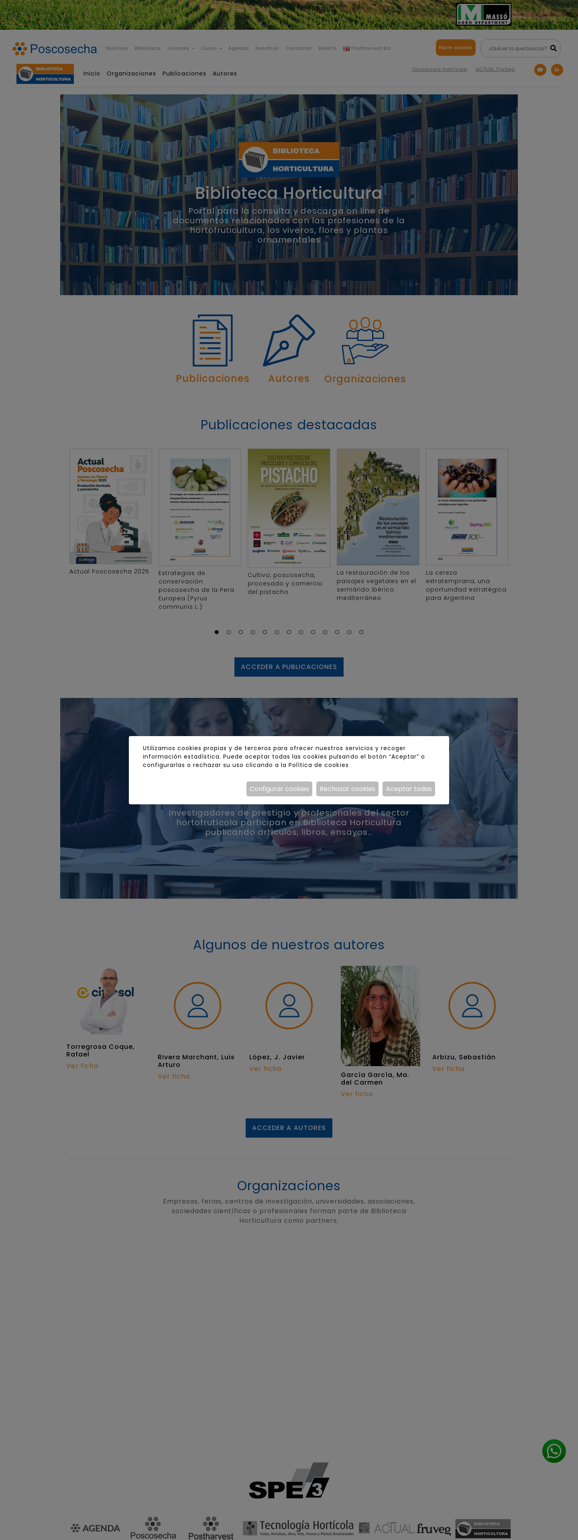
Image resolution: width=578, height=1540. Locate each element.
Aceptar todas (409, 788)
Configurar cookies (279, 788)
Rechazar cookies (347, 788)
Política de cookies (318, 765)
